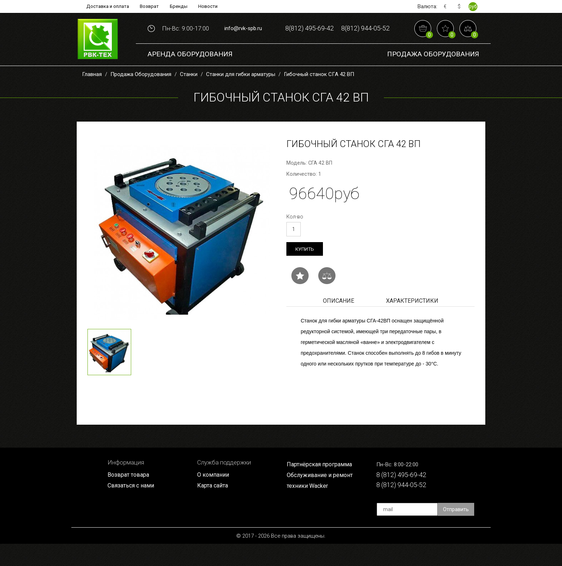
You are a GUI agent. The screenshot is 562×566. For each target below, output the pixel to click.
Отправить (456, 531)
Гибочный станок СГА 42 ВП (319, 94)
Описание (338, 322)
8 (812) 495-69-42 (404, 496)
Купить (305, 270)
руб (473, 6)
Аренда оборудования (190, 75)
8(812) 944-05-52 (337, 50)
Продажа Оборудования (433, 75)
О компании (213, 496)
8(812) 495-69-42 (337, 27)
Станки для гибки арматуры (240, 94)
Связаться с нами (132, 507)
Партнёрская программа (320, 485)
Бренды (180, 6)
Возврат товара (129, 496)
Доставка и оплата (106, 6)
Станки (188, 94)
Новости (210, 6)
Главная (92, 94)
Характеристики (412, 322)
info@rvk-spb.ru (243, 39)
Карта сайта (213, 507)
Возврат (149, 6)
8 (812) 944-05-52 (404, 507)
